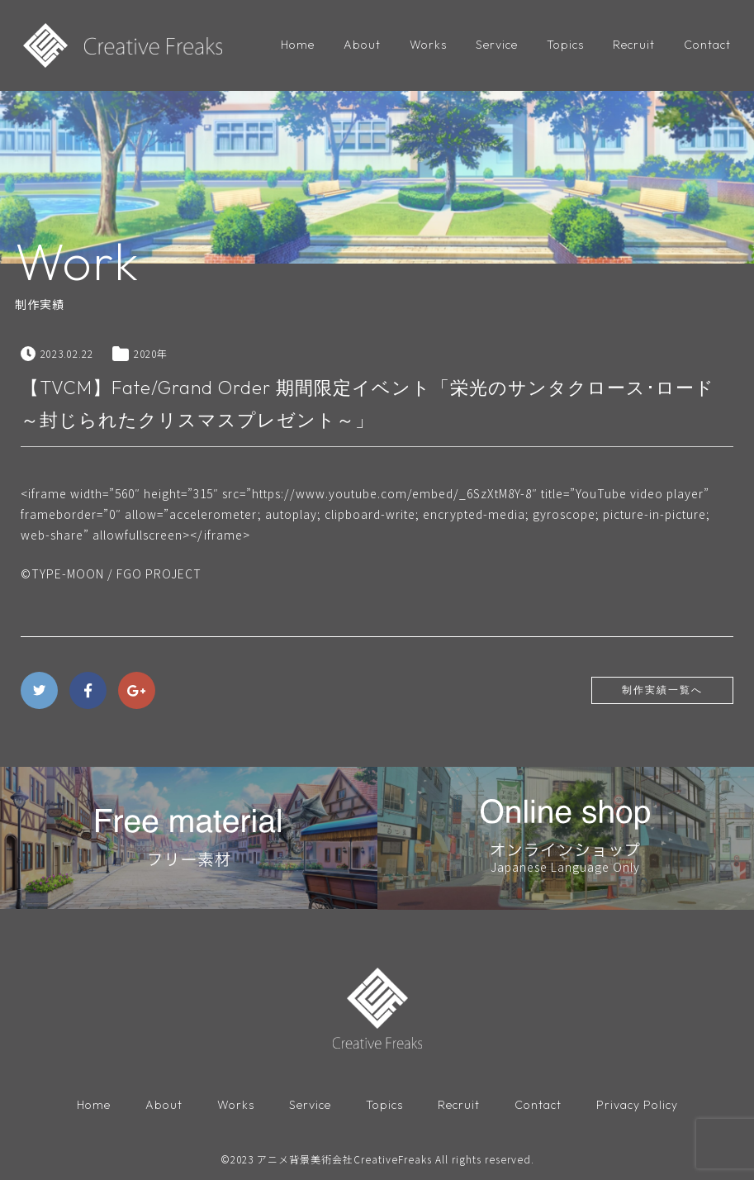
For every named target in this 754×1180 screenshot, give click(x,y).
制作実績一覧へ (662, 689)
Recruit (634, 44)
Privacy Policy (637, 1104)
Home (298, 44)
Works (428, 44)
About (362, 44)
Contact (707, 44)
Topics (565, 44)
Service (497, 44)
